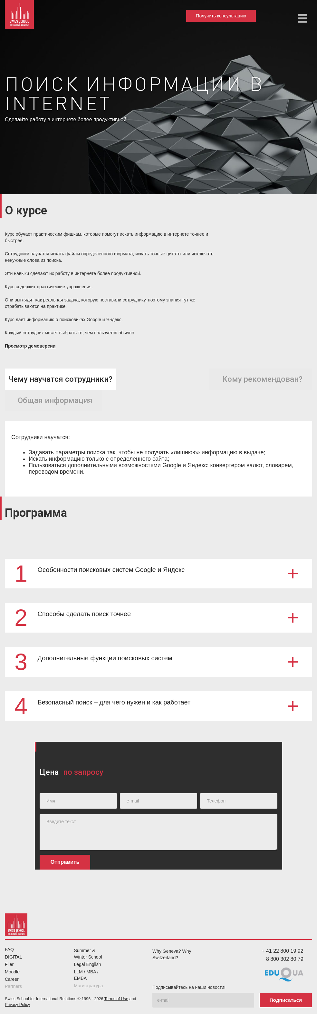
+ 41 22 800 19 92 (282, 951)
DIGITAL (13, 957)
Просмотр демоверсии (30, 346)
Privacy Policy (17, 1004)
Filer (9, 964)
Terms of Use (116, 999)
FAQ (9, 949)
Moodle (12, 971)
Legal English (87, 964)
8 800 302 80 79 (284, 959)
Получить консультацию (221, 15)
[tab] (60, 379)
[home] (19, 14)
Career (12, 979)
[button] (302, 18)
